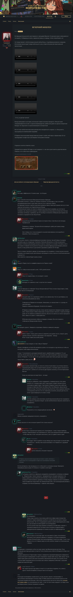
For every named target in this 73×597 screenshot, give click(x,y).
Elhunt (32, 566)
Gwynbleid (34, 472)
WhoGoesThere (38, 514)
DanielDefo (35, 379)
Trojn (31, 274)
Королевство (39, 16)
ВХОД (66, 16)
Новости (28, 16)
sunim (31, 331)
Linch (40, 448)
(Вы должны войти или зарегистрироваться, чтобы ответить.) (28, 587)
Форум (49, 16)
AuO (31, 428)
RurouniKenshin (34, 364)
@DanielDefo (21, 343)
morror (32, 295)
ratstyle (32, 219)
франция (20, 31)
